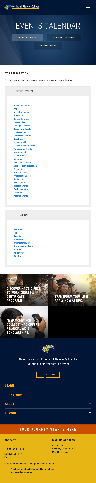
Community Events (22, 129)
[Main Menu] (87, 7)
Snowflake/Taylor (22, 243)
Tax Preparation (21, 189)
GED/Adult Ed (20, 152)
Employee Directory (13, 454)
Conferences (20, 132)
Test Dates (19, 192)
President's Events (22, 176)
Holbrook (18, 229)
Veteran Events (21, 196)
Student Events (21, 186)
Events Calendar (27, 37)
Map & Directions (60, 452)
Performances (20, 172)
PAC (15, 109)
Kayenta (17, 236)
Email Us (8, 457)
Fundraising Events (23, 149)
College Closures (22, 125)
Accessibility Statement (22, 472)
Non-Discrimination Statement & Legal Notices (32, 469)
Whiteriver (19, 253)
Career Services (21, 119)
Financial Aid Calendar (24, 145)
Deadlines (18, 139)
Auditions (18, 115)
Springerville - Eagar (23, 246)
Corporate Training (22, 135)
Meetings (18, 159)
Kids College (20, 155)
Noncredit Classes (22, 162)
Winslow (17, 256)
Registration (19, 179)
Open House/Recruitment (25, 166)
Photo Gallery (48, 46)
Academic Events (22, 105)
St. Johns (18, 249)
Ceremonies (19, 122)
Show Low (18, 239)
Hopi (16, 233)
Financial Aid (20, 142)
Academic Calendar (64, 37)
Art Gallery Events (22, 112)
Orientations (19, 169)
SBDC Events (20, 182)
